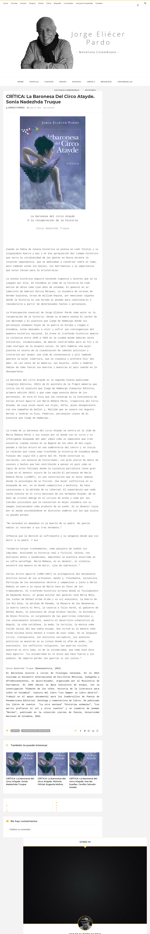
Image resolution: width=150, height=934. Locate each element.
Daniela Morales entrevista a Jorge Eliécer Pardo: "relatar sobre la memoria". (81, 885)
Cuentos (23, 3)
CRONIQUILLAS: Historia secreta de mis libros (34, 883)
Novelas (14, 3)
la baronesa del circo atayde (36, 731)
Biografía (57, 3)
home (21, 82)
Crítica (48, 3)
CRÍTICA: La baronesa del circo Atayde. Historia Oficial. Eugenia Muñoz (52, 781)
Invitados (98, 3)
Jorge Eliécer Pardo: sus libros (33, 868)
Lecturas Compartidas (84, 3)
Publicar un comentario (20, 829)
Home (5, 3)
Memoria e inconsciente (76, 897)
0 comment (48, 108)
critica (15, 731)
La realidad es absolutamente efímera (79, 869)
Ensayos (32, 3)
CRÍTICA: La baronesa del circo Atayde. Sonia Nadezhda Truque (20, 781)
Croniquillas (68, 3)
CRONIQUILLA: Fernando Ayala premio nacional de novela (33, 897)
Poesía (40, 3)
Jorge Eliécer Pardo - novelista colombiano (82, 926)
